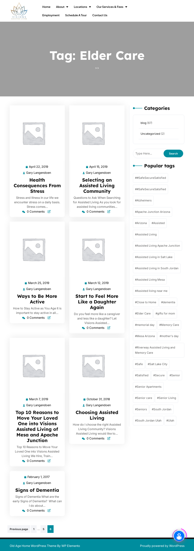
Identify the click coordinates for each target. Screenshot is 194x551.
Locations (80, 6)
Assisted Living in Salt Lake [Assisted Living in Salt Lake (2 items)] (155, 257)
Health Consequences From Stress (37, 185)
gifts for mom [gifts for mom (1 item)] (166, 313)
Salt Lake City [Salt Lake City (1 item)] (158, 364)
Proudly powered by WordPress (162, 546)
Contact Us (99, 15)
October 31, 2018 (98, 399)
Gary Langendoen (38, 172)
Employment (51, 15)
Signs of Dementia (37, 490)
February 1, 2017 (38, 476)
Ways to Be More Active (37, 299)
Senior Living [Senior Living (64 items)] (167, 398)
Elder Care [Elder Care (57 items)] (144, 313)
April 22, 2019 (39, 166)
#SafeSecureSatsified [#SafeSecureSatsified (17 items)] (151, 189)
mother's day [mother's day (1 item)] (170, 336)
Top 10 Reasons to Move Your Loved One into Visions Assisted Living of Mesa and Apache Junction (37, 426)
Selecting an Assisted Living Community (97, 185)
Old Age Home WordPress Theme (33, 546)
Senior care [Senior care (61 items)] (144, 398)
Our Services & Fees (110, 6)
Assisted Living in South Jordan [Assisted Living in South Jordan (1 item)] (158, 268)
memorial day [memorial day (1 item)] (145, 325)
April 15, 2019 (98, 166)
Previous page (19, 529)
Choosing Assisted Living (97, 415)
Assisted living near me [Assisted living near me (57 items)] (152, 291)
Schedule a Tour (76, 15)
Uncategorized (150, 133)
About (60, 6)
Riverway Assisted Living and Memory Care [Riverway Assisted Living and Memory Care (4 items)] (155, 350)
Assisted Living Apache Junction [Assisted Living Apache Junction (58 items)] (158, 245)
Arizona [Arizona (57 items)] (142, 223)
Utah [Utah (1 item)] (171, 420)
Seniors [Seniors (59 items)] (142, 409)
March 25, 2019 (39, 282)
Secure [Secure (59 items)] (160, 375)
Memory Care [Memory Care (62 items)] (170, 325)
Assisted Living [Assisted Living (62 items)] (147, 234)
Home (46, 6)
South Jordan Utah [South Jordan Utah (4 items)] (149, 420)
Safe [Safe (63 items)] (140, 364)
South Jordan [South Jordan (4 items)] (162, 409)
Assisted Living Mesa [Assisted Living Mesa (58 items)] (151, 279)
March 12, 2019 (98, 282)
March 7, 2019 (39, 399)
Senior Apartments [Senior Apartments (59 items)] (149, 386)
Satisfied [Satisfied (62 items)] (142, 375)
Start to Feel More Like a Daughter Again (96, 301)
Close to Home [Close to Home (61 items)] (146, 302)
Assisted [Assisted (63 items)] (159, 223)
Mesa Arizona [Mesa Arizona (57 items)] (146, 336)
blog (143, 123)
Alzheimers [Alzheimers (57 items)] (144, 200)
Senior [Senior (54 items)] (175, 375)
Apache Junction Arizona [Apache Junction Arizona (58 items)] (153, 212)
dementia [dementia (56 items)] (169, 302)
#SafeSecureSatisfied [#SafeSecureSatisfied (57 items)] (151, 178)
